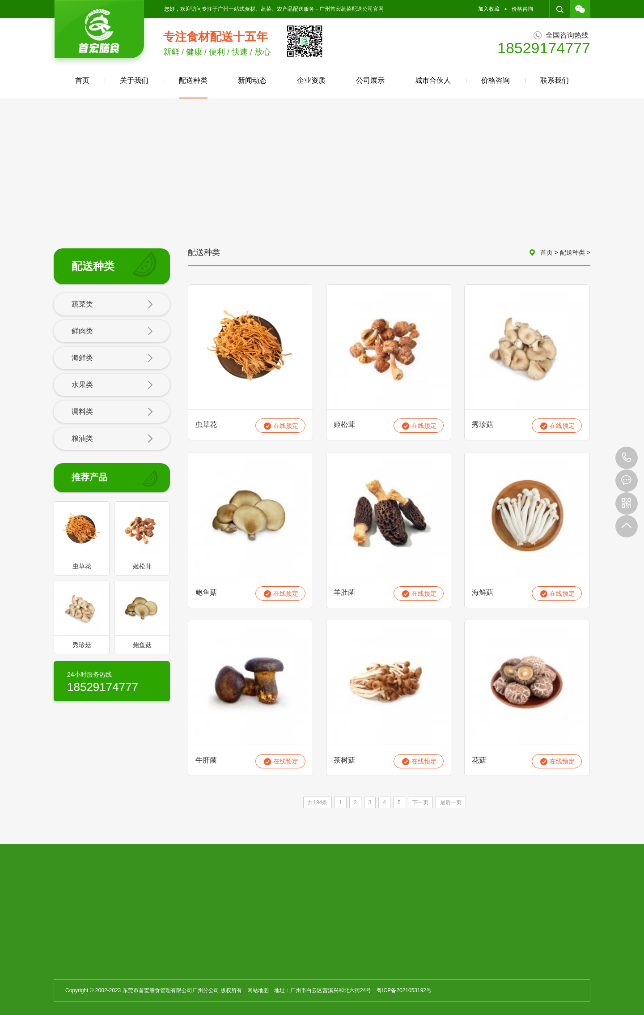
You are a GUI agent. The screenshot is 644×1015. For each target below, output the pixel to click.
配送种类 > (575, 252)
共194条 (317, 802)
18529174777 (626, 458)
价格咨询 (522, 9)
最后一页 (451, 802)
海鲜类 (112, 358)
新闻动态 (252, 80)
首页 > (550, 252)
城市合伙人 (433, 80)
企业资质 (311, 80)
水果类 (112, 385)
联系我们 (554, 80)
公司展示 (370, 80)
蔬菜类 (112, 304)
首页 (82, 80)
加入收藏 (489, 9)
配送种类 (193, 87)
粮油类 (112, 439)
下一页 (420, 802)
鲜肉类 (112, 331)
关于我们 (134, 80)
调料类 (112, 412)
